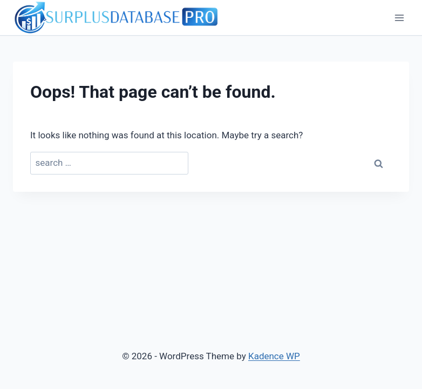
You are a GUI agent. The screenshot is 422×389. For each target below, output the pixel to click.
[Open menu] (399, 17)
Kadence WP (274, 356)
